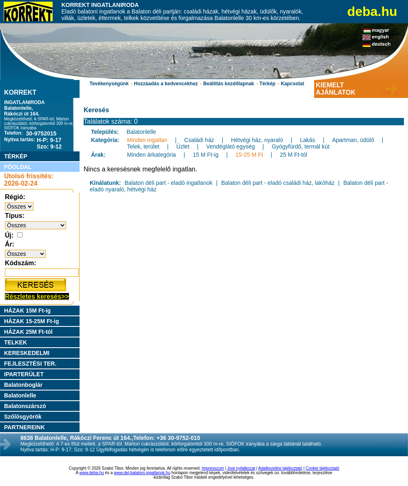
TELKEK (15, 342)
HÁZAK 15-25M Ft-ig (31, 321)
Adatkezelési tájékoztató (280, 468)
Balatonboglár (23, 385)
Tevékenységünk (109, 84)
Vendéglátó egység (230, 146)
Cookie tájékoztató (322, 468)
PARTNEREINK (24, 427)
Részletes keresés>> (37, 296)
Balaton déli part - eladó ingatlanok (168, 183)
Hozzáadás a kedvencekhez (166, 84)
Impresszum (213, 468)
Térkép (267, 84)
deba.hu (372, 11)
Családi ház (199, 140)
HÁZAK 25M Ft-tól (28, 331)
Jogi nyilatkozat (241, 468)
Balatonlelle (20, 395)
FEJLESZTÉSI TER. (30, 363)
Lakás (307, 140)
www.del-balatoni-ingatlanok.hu (142, 472)
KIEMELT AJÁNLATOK (335, 89)
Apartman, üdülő (353, 140)
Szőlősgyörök (23, 416)
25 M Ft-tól (293, 154)
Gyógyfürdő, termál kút (301, 146)
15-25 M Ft (249, 154)
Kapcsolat (292, 84)
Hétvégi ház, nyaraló (257, 140)
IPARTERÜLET (24, 374)
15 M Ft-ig (206, 154)
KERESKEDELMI (26, 353)
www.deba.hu (92, 472)
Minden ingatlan (147, 140)
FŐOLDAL (18, 167)
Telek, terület (143, 146)
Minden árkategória (151, 154)
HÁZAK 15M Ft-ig (27, 310)
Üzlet (182, 146)
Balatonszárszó (25, 406)
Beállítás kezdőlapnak (228, 84)
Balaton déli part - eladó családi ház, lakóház (278, 183)
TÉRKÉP (15, 156)
